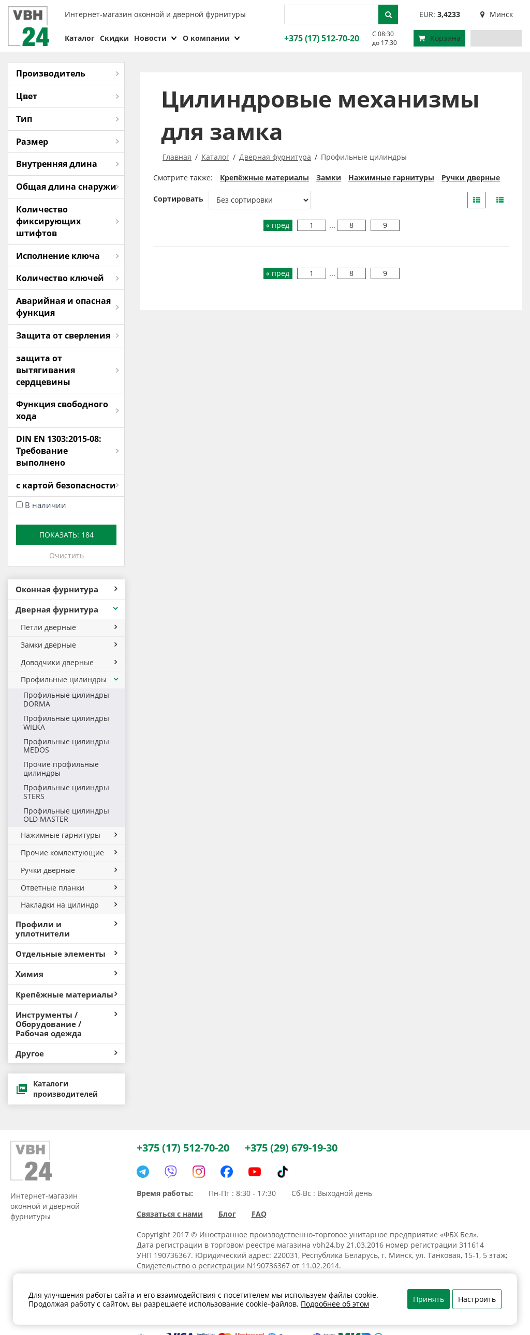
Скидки (114, 38)
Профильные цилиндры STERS (66, 791)
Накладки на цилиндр (69, 905)
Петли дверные (69, 627)
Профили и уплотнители (66, 929)
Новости (156, 38)
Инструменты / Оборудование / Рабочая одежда (66, 1023)
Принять (428, 1299)
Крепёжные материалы (66, 994)
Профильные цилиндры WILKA (66, 722)
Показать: (66, 535)
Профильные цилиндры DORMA (66, 699)
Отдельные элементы (66, 953)
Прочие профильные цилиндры (61, 768)
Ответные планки (69, 888)
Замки (328, 177)
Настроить (477, 1299)
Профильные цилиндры (70, 679)
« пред (277, 225)
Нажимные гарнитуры (69, 835)
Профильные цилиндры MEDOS (66, 745)
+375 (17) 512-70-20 (320, 38)
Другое (66, 1053)
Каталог (80, 38)
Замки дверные (69, 645)
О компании (212, 38)
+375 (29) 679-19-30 (291, 1148)
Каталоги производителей (57, 1089)
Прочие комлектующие (69, 852)
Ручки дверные (69, 870)
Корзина (439, 38)
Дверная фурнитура (68, 609)
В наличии (45, 505)
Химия (66, 974)
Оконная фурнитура (66, 589)
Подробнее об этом (335, 1304)
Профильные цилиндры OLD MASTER (66, 815)
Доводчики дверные (69, 662)
